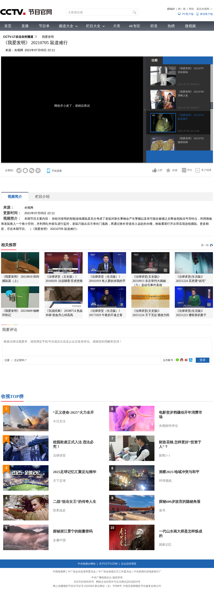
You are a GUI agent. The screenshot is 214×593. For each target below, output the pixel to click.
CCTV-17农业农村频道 (18, 36)
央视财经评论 (168, 425)
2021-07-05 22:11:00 (188, 130)
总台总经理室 (128, 563)
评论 (189, 170)
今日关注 (59, 421)
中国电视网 (59, 571)
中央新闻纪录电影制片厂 (148, 571)
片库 (116, 26)
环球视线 (165, 480)
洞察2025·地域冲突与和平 (179, 472)
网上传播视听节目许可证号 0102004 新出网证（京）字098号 (87, 586)
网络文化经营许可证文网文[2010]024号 (118, 581)
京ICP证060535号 (84, 581)
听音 (154, 26)
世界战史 (59, 510)
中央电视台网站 (87, 563)
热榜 (171, 26)
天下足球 (59, 480)
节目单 (44, 26)
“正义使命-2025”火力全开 (73, 412)
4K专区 (134, 26)
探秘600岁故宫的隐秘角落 (179, 502)
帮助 (191, 8)
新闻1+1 (164, 455)
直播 (25, 26)
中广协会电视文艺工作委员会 (114, 571)
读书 (162, 510)
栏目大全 (93, 26)
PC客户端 (187, 14)
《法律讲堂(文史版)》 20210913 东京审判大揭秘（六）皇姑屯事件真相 (149, 281)
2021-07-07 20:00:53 (188, 84)
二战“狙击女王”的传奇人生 (74, 502)
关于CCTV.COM (108, 563)
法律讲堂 (59, 455)
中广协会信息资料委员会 (82, 571)
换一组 (205, 245)
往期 (154, 60)
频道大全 (66, 26)
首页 (7, 26)
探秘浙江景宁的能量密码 (73, 531)
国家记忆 (165, 544)
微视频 (190, 26)
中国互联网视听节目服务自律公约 (142, 586)
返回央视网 (204, 8)
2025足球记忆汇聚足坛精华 (74, 472)
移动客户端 (206, 14)
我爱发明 (48, 36)
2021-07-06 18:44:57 (188, 107)
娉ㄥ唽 (182, 8)
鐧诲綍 (171, 8)
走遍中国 (59, 540)
